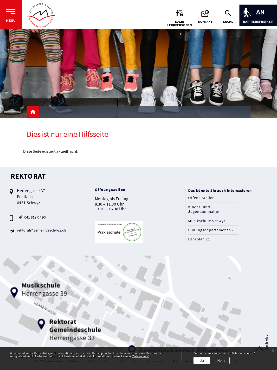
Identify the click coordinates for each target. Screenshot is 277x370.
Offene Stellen (201, 197)
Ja (202, 360)
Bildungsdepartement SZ (211, 230)
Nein (221, 360)
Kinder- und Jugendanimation (204, 209)
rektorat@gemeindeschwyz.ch (41, 230)
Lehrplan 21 (199, 239)
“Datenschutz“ (140, 356)
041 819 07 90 (35, 217)
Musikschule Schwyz (206, 221)
